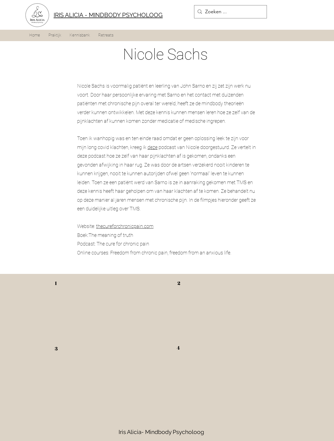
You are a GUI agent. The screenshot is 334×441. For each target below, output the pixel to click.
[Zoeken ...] (230, 11)
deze (153, 147)
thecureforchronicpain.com (124, 226)
